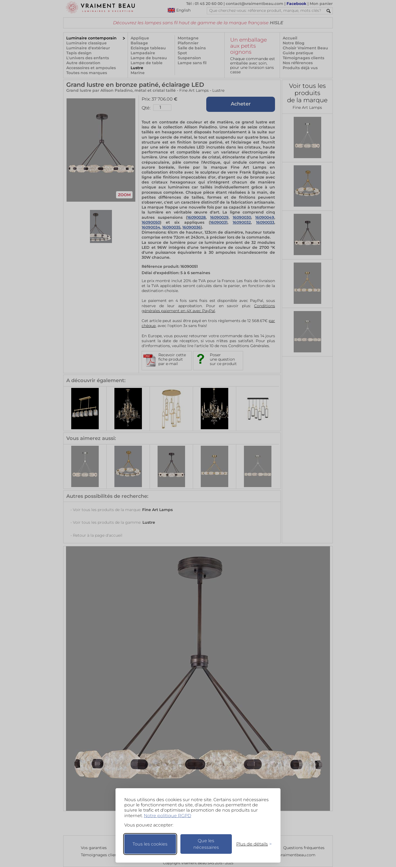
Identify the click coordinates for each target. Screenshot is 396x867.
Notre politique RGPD (167, 815)
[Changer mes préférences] (251, 844)
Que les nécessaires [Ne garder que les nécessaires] (206, 844)
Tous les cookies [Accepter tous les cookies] (150, 844)
